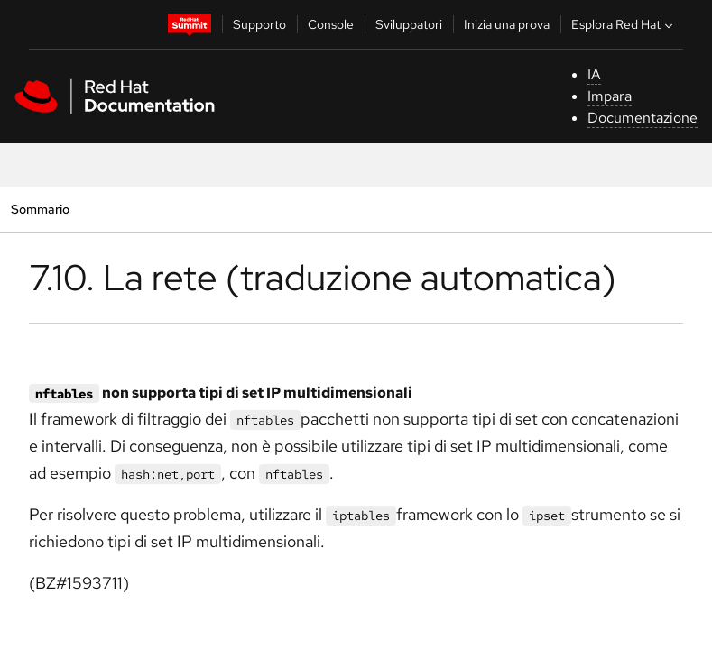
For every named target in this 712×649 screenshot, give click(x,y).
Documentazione (642, 117)
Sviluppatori (408, 24)
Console (331, 24)
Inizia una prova (507, 24)
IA (594, 74)
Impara (609, 96)
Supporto (259, 24)
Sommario (39, 208)
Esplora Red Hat (624, 24)
